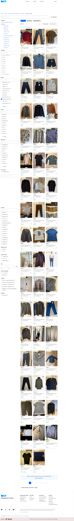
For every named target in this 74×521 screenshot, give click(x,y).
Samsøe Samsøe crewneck (26, 195)
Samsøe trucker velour (26, 47)
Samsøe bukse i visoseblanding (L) (26, 418)
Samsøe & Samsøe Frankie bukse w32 (26, 393)
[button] (53, 17)
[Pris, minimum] (4, 266)
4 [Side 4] (37, 482)
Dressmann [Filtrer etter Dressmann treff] (6, 82)
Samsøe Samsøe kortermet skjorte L (51, 47)
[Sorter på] (53, 24)
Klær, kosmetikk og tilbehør (13, 13)
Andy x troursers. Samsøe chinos (26, 270)
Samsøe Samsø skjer (39, 468)
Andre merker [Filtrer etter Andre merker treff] (7, 103)
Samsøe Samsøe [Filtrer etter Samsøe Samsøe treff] (7, 99)
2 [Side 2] (32, 482)
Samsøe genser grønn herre (51, 171)
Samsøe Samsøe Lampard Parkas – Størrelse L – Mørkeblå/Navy (39, 270)
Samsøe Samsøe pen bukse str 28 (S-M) (39, 47)
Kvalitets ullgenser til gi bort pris (39, 294)
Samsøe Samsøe (26, 96)
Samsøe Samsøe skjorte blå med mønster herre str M (39, 72)
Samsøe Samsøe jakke (26, 344)
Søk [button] (17, 266)
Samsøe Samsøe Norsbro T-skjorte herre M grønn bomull (39, 418)
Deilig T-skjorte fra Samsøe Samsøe (39, 171)
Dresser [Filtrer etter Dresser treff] (6, 29)
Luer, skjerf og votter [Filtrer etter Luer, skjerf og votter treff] (8, 35)
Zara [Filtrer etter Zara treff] (5, 101)
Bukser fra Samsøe (51, 319)
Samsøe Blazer (39, 344)
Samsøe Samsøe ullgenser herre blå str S (51, 146)
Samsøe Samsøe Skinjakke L (51, 121)
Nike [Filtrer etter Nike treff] (5, 95)
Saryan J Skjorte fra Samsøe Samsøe (26, 121)
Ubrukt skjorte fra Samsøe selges (26, 220)
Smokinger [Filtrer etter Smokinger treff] (6, 39)
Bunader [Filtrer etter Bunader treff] (6, 27)
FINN (2, 13)
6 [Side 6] (42, 482)
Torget (5, 13)
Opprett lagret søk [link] (39, 478)
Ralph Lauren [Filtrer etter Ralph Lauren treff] (7, 97)
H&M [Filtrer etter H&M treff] (5, 86)
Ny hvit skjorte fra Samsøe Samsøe (26, 294)
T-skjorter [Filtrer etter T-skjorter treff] (6, 41)
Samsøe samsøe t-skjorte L (26, 468)
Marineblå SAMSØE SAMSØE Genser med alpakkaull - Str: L (51, 393)
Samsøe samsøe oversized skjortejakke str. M (39, 146)
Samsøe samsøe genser (26, 443)
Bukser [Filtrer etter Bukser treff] (6, 25)
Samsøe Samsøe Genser (51, 418)
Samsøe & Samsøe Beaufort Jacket (26, 245)
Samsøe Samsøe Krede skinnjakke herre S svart (39, 319)
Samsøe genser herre (39, 195)
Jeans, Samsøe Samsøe (51, 270)
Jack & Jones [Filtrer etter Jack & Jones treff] (7, 88)
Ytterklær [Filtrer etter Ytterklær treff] (6, 45)
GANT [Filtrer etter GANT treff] (5, 84)
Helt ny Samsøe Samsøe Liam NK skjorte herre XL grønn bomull (51, 368)
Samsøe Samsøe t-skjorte (39, 245)
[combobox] (25, 17)
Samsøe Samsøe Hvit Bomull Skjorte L (39, 443)
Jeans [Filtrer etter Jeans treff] (6, 33)
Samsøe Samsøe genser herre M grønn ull (26, 319)
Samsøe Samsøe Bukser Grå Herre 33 (26, 368)
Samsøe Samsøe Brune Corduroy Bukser (39, 220)
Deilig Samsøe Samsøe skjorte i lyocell (26, 146)
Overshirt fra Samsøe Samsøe (39, 121)
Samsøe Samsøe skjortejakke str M (26, 72)
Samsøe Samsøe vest (39, 96)
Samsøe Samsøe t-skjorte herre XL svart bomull (51, 195)
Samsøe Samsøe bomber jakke (51, 443)
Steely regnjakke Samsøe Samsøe (39, 393)
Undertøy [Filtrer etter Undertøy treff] (6, 43)
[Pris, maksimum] (11, 266)
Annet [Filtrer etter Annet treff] (5, 47)
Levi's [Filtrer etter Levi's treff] (5, 92)
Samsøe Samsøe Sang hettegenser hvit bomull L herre (51, 344)
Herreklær (22, 13)
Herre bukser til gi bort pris (51, 294)
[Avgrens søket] (10, 52)
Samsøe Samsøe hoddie (26, 171)
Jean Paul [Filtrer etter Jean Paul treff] (6, 90)
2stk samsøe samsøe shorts (51, 220)
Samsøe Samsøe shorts (51, 72)
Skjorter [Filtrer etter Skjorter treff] (6, 37)
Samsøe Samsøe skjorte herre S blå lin (39, 368)
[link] (7, 22)
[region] (26, 37)
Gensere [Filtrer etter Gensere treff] (6, 31)
